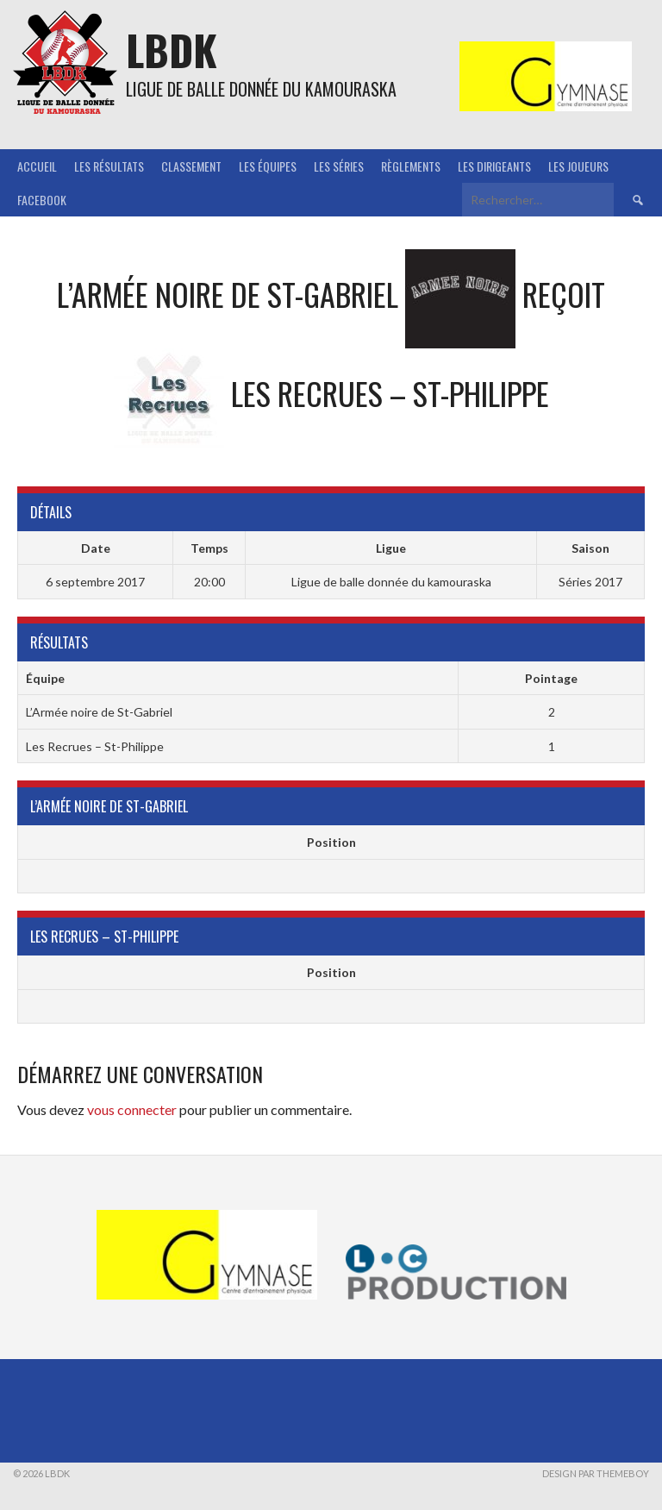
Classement (191, 166)
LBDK (171, 49)
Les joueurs (578, 166)
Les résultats (109, 166)
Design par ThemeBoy (595, 1473)
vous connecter (132, 1109)
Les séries (339, 166)
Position (331, 842)
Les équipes (268, 166)
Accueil (37, 166)
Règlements (410, 166)
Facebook (41, 200)
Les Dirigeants (494, 166)
